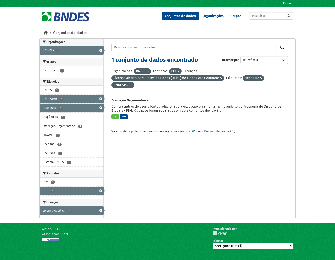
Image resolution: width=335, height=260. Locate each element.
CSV (115, 116)
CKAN (220, 233)
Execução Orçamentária (129, 100)
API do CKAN (51, 229)
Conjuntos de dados (180, 16)
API (193, 131)
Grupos (235, 16)
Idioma (217, 241)
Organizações (213, 16)
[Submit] (288, 16)
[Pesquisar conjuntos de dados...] (271, 16)
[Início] (46, 33)
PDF (124, 116)
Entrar (287, 3)
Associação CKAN (55, 234)
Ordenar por (230, 60)
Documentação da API (219, 131)
